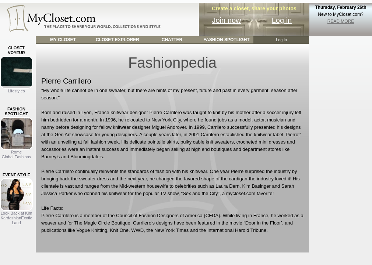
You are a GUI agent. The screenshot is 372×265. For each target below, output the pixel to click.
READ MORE (340, 21)
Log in (282, 20)
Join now (226, 20)
